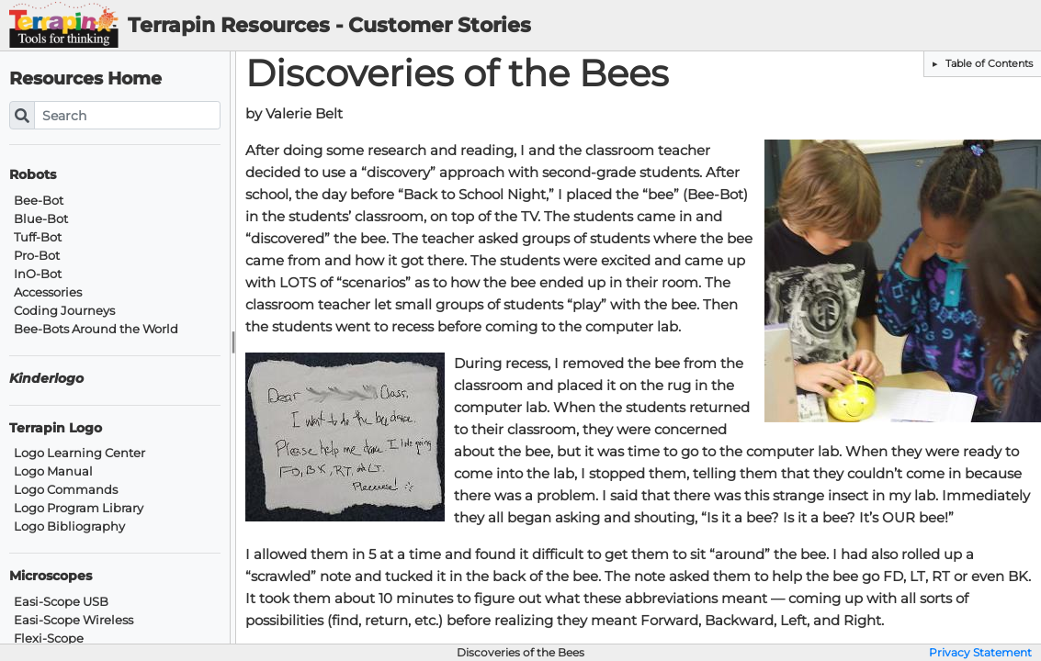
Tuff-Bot (38, 237)
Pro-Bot (37, 256)
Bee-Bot (38, 200)
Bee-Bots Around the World (96, 329)
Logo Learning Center (79, 453)
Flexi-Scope (49, 638)
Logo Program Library (78, 508)
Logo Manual (53, 471)
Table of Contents (988, 63)
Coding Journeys (64, 311)
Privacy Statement (980, 652)
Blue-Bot (41, 219)
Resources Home (85, 78)
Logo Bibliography (69, 526)
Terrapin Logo (55, 428)
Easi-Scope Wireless (73, 620)
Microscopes (50, 576)
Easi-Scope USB (61, 602)
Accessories (48, 292)
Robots (32, 175)
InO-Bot (38, 274)
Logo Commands (66, 490)
